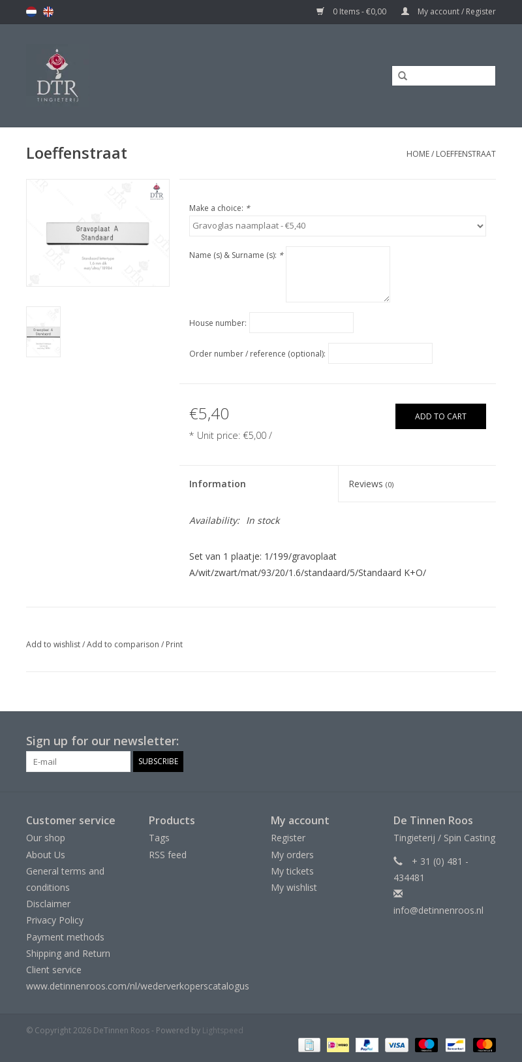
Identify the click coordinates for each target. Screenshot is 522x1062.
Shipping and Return (68, 953)
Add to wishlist (53, 644)
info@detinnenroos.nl (438, 910)
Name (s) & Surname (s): (236, 255)
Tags (159, 837)
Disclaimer (48, 903)
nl (31, 12)
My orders (292, 854)
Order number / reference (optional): (257, 353)
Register (288, 837)
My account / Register (448, 11)
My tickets (292, 871)
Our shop (45, 837)
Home (418, 153)
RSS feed (168, 854)
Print (174, 644)
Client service (54, 969)
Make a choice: (219, 208)
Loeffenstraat (466, 153)
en (48, 12)
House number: (218, 323)
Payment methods (65, 937)
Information (217, 483)
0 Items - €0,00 (352, 11)
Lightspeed (222, 1030)
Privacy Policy (55, 920)
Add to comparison (124, 644)
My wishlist (294, 887)
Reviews (370, 483)
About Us (45, 854)
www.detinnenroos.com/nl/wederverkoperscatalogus (137, 986)
